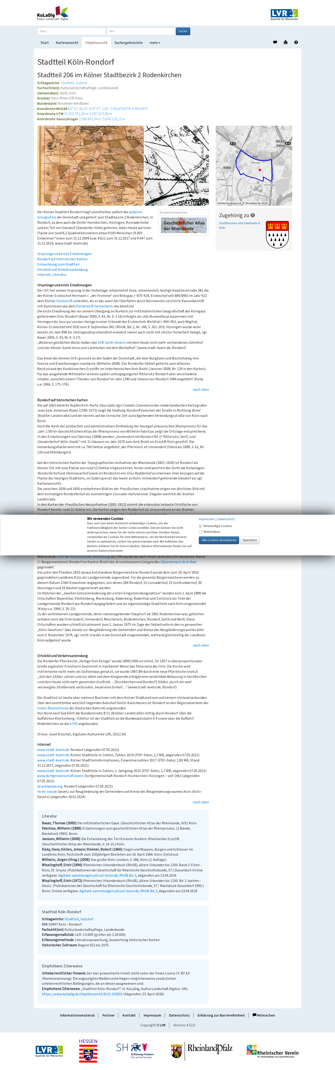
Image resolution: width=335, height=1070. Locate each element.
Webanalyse (209, 532)
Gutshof (81, 82)
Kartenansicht (67, 42)
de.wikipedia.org (50, 786)
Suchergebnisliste (129, 42)
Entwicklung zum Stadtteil (58, 264)
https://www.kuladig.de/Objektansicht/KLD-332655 (82, 994)
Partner (108, 1015)
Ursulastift (64, 300)
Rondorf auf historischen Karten (62, 259)
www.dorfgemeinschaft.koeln (60, 775)
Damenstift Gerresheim (94, 306)
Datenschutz (179, 1015)
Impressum (152, 1015)
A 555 (74, 723)
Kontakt (129, 1015)
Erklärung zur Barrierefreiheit (221, 1015)
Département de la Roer (178, 561)
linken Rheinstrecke (53, 708)
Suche (183, 31)
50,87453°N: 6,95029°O (130, 108)
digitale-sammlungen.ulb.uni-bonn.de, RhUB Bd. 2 (97, 875)
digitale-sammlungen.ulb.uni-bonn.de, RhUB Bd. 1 (118, 891)
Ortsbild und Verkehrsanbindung (62, 269)
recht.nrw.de (47, 791)
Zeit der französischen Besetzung (84, 556)
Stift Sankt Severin (111, 342)
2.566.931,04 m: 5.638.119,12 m (102, 119)
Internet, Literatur (52, 274)
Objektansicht (96, 42)
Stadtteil (67, 82)
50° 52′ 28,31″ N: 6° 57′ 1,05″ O (90, 108)
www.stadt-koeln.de (53, 749)
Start (45, 42)
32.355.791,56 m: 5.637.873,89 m (88, 113)
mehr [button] (155, 42)
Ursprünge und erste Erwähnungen (64, 253)
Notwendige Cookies (215, 526)
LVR (163, 1025)
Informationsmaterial (77, 1015)
